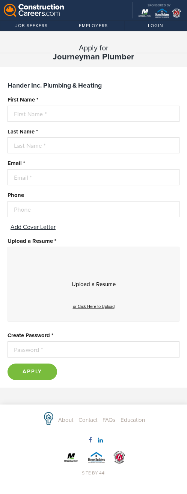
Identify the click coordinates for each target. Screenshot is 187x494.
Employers (93, 26)
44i (102, 473)
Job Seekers (35, 26)
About (65, 420)
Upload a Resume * (32, 241)
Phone (16, 195)
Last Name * (23, 131)
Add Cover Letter (33, 227)
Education (133, 420)
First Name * (23, 99)
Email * (16, 163)
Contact (87, 420)
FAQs (109, 420)
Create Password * (30, 335)
